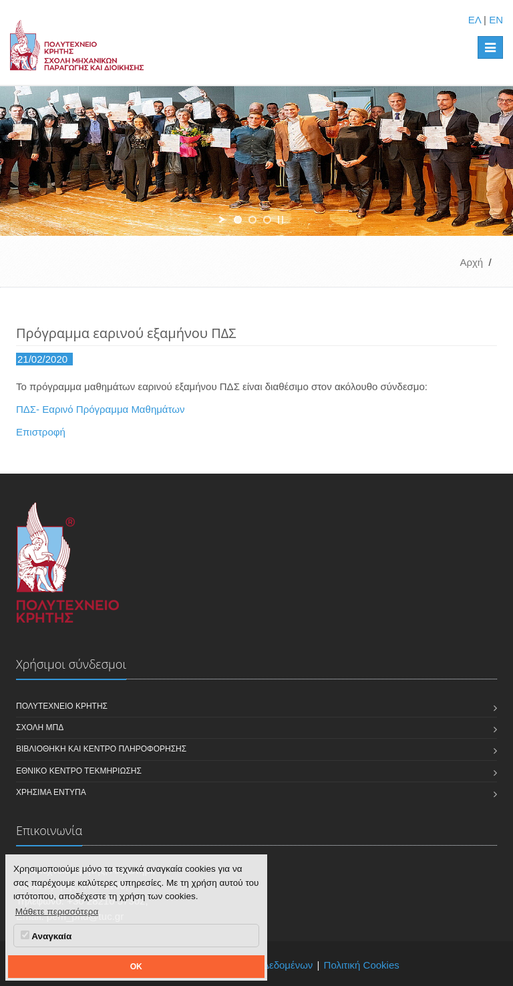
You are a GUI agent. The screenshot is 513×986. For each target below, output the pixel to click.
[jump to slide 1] (238, 220)
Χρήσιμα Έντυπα (51, 792)
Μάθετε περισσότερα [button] (57, 912)
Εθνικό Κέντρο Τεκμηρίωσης (79, 771)
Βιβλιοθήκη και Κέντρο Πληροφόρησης (101, 749)
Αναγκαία (46, 936)
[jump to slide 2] (252, 220)
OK (136, 966)
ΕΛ (474, 19)
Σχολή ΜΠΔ (39, 727)
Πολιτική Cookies (361, 965)
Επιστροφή (40, 432)
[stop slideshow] (280, 220)
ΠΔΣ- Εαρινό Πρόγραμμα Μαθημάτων (100, 409)
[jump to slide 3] (267, 220)
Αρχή (471, 262)
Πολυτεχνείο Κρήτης (62, 706)
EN (496, 19)
